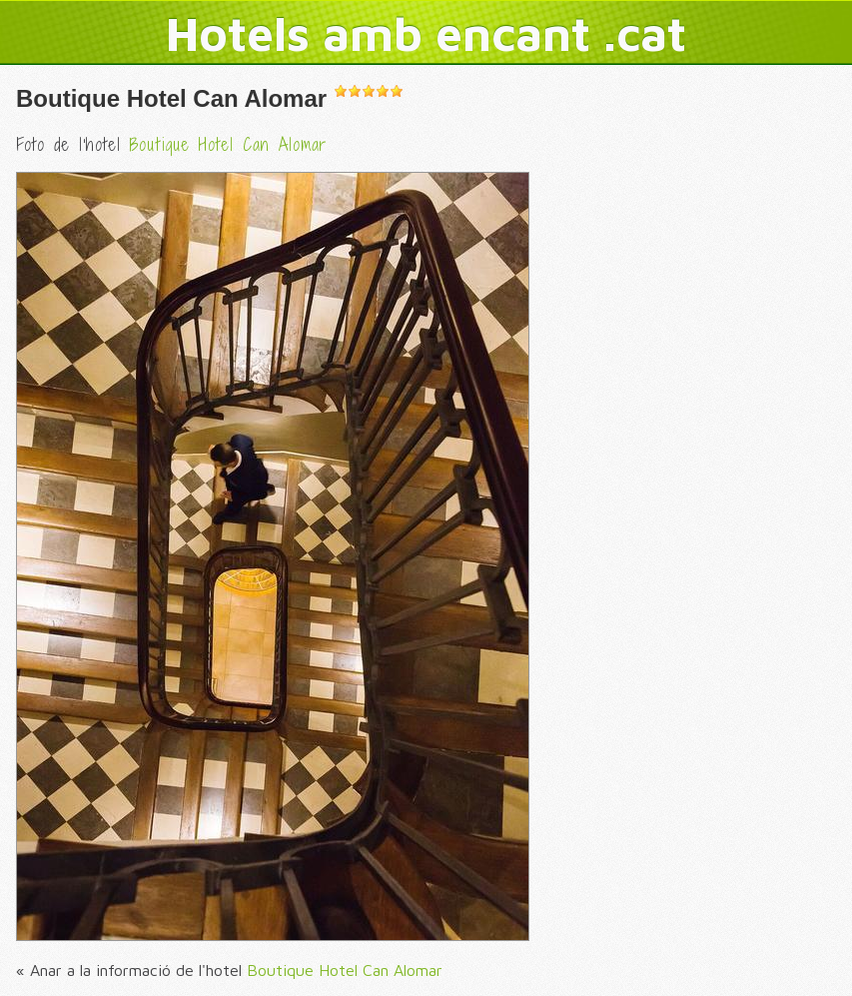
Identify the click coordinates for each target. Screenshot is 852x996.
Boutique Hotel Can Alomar (171, 98)
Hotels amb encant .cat (426, 33)
